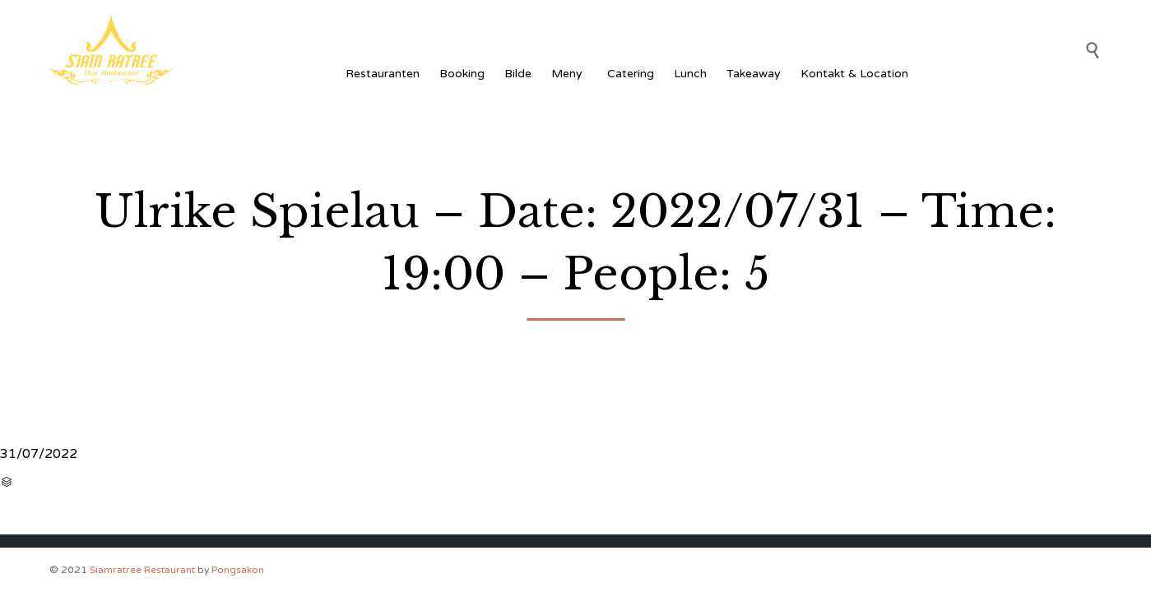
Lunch (690, 74)
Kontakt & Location (854, 74)
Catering (630, 74)
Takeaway (753, 74)
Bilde (517, 74)
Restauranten (383, 74)
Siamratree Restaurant (142, 570)
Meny (569, 74)
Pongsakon (237, 570)
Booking (462, 74)
